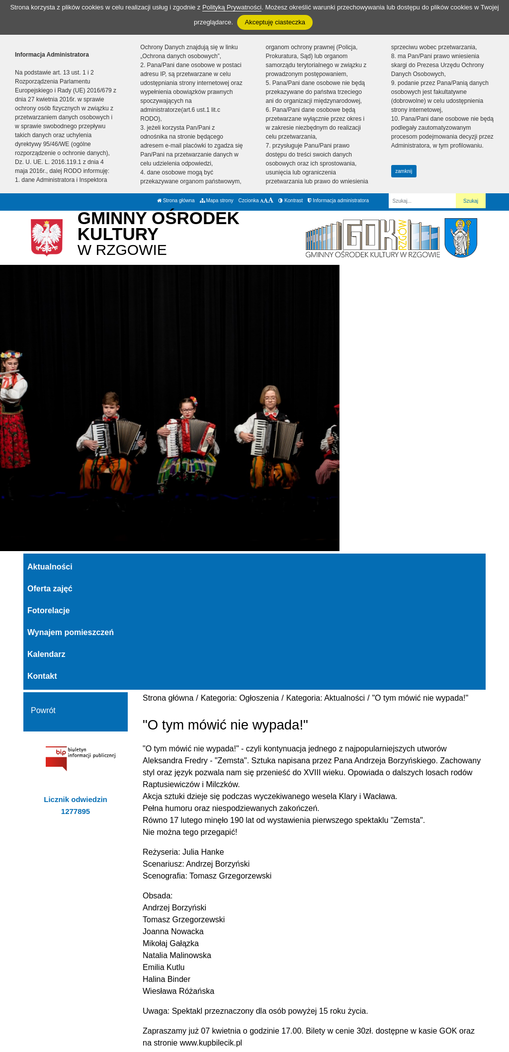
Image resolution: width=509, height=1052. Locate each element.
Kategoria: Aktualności (325, 698)
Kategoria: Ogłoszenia (240, 698)
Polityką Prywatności (231, 7)
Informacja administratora (338, 200)
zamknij (403, 171)
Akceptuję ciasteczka (275, 22)
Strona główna (176, 200)
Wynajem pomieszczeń (70, 632)
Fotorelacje (48, 610)
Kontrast (290, 200)
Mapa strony (217, 200)
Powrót (43, 710)
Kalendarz (46, 654)
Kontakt (42, 676)
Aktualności (50, 567)
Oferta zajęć (50, 588)
